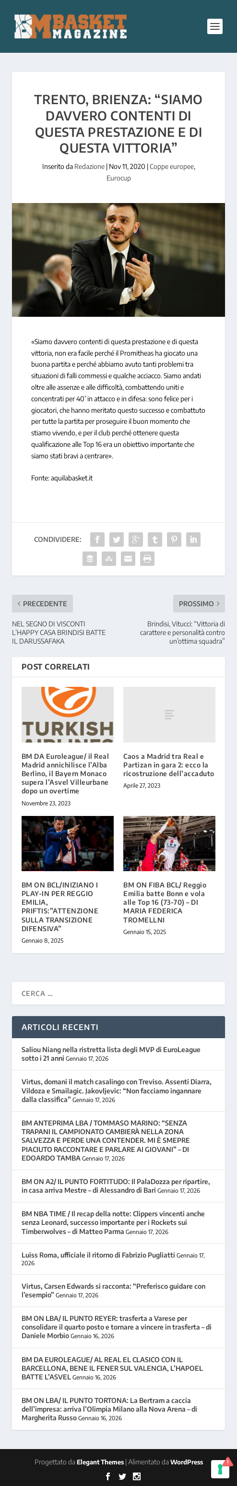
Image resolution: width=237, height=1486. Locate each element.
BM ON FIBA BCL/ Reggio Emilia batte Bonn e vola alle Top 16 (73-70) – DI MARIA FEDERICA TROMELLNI (164, 902)
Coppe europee (172, 166)
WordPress (186, 1462)
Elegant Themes (100, 1462)
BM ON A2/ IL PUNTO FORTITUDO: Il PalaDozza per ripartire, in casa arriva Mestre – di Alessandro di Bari (116, 1185)
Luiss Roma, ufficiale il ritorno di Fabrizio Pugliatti (98, 1255)
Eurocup (119, 178)
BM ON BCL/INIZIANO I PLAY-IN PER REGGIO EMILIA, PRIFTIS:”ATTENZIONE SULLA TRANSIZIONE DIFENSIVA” (60, 907)
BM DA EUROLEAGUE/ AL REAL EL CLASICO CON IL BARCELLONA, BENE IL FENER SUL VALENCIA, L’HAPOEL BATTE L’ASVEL (112, 1368)
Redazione (89, 166)
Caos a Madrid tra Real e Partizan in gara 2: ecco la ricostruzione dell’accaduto (168, 765)
